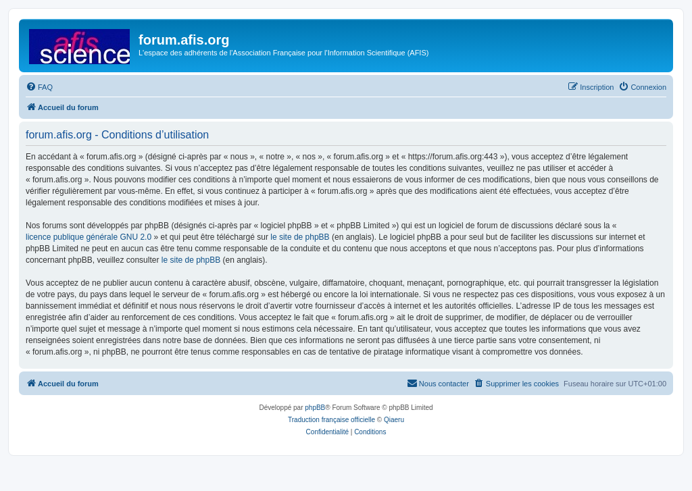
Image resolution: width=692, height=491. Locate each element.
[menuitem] (39, 87)
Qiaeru (394, 419)
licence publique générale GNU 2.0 (88, 237)
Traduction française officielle (331, 419)
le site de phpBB (299, 237)
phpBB (315, 407)
